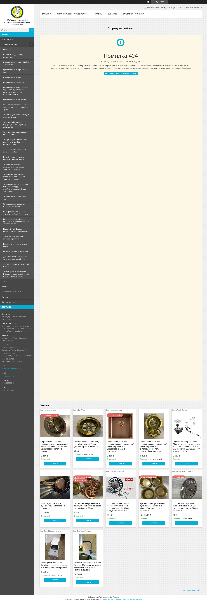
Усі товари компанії (191, 590)
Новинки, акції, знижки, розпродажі (13, 55)
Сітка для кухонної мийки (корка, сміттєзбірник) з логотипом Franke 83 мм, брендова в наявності (118, 507)
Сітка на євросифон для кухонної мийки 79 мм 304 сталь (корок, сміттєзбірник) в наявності (186, 507)
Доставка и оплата (10, 302)
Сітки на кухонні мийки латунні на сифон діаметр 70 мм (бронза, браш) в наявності (87, 444)
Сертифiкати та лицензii (12, 292)
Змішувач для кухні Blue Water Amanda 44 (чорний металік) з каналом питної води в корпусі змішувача (87, 566)
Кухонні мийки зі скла (12, 77)
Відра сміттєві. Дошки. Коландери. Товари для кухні (15, 230)
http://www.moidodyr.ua (11, 368)
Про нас (5, 286)
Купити (55, 463)
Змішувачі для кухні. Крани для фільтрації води (16, 115)
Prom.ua (116, 597)
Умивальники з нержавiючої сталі (15, 197)
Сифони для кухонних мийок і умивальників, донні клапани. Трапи (15, 107)
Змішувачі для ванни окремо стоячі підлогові (15, 133)
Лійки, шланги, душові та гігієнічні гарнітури (13, 237)
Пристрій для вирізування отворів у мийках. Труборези (15, 212)
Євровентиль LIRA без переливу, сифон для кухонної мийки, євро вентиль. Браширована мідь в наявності (120, 446)
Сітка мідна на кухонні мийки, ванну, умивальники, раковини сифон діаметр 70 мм (87, 505)
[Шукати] (31, 30)
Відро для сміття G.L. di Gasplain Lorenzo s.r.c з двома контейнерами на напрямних (54, 565)
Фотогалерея (7, 39)
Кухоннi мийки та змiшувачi (71, 14)
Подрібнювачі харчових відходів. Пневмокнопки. (13, 158)
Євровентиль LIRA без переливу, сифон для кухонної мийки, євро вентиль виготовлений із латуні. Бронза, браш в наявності (153, 446)
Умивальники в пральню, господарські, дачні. (14, 205)
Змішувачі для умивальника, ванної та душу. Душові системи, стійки (15, 141)
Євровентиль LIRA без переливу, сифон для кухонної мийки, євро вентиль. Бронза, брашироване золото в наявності (54, 446)
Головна (46, 14)
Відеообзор (8, 49)
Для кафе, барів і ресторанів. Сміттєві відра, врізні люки (15, 257)
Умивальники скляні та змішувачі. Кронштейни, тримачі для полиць (13, 166)
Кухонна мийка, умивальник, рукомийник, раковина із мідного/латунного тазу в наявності (152, 507)
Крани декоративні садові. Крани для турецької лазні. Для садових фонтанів (16, 221)
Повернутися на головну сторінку (122, 73)
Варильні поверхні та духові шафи (15, 245)
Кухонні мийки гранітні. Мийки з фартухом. (16, 63)
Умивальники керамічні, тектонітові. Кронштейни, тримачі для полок (14, 176)
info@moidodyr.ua (9, 376)
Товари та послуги (9, 44)
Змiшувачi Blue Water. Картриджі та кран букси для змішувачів (15, 124)
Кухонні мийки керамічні (13, 82)
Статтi (4, 281)
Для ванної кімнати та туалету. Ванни (16, 265)
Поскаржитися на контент (112, 599)
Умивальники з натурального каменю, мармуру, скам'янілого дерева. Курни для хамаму (15, 188)
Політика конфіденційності (132, 599)
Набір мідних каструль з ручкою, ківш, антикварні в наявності (53, 505)
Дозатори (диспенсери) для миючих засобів (14, 150)
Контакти (112, 14)
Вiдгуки (5, 297)
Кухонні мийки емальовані (14, 99)
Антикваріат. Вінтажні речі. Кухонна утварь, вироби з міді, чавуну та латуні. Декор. (16, 274)
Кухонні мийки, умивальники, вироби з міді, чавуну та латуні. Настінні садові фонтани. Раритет (15, 91)
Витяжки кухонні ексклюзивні (15, 251)
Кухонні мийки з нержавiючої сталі (15, 70)
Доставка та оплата (133, 14)
